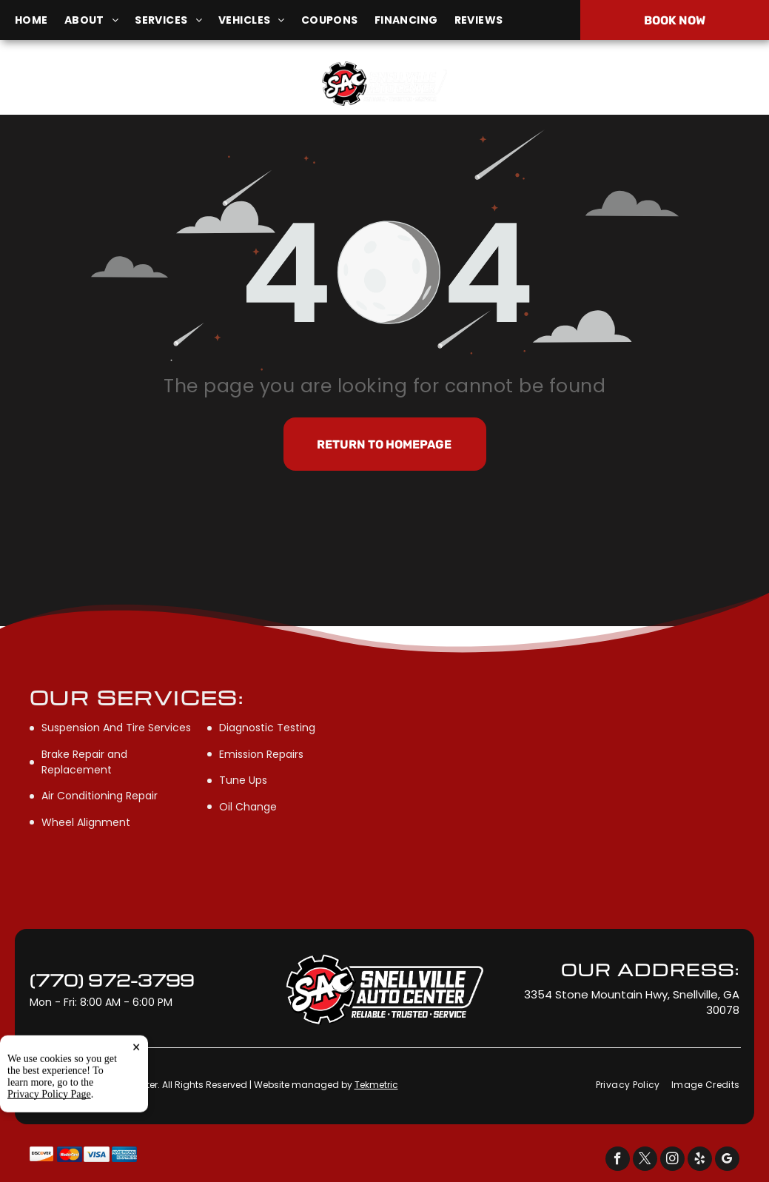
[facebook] (617, 1160)
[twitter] (645, 1160)
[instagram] (672, 1160)
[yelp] (700, 1160)
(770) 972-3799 (640, 83)
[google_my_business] (727, 1160)
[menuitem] (39, 20)
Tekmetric (376, 1084)
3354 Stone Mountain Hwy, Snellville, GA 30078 (113, 91)
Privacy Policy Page (49, 1166)
